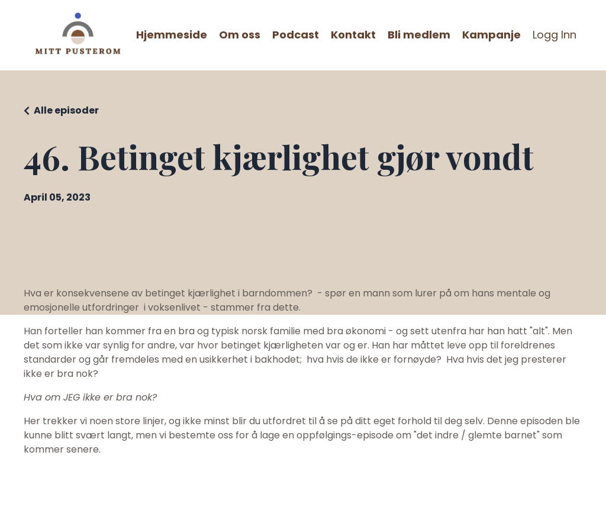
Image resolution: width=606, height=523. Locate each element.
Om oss (239, 34)
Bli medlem (419, 34)
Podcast (295, 34)
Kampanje (491, 34)
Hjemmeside (171, 34)
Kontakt (353, 34)
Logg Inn (554, 34)
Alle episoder (66, 110)
